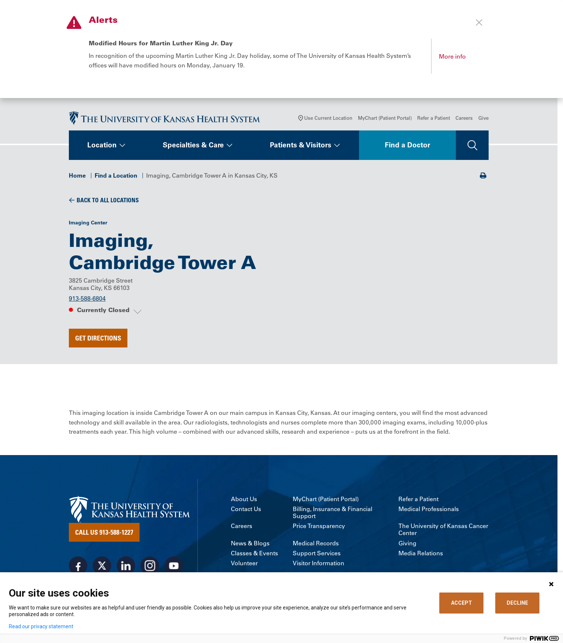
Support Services (317, 553)
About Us (244, 499)
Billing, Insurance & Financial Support (332, 513)
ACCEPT (461, 603)
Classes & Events (254, 553)
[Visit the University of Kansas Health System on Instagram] (150, 565)
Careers (464, 118)
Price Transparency (319, 526)
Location (102, 145)
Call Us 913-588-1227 (104, 532)
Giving (407, 543)
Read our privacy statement (41, 626)
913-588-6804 (87, 298)
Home (77, 175)
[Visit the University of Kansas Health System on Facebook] (78, 565)
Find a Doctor (407, 145)
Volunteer (244, 563)
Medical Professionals (428, 509)
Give (483, 118)
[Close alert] (479, 22)
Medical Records (316, 543)
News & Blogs (250, 543)
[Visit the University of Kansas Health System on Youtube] (174, 565)
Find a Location (116, 175)
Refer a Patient (433, 118)
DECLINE (517, 603)
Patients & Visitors (300, 145)
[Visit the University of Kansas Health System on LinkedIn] (126, 565)
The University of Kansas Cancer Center (443, 530)
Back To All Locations (108, 200)
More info (452, 56)
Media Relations (420, 553)
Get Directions (98, 338)
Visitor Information (318, 563)
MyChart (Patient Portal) (385, 118)
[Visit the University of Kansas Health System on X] (102, 565)
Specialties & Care (193, 145)
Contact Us (246, 509)
